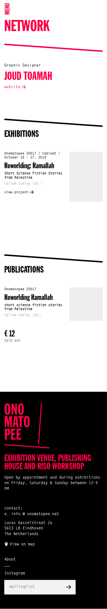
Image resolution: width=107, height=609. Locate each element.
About (10, 560)
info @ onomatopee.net (35, 514)
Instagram (14, 574)
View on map (22, 545)
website (12, 87)
